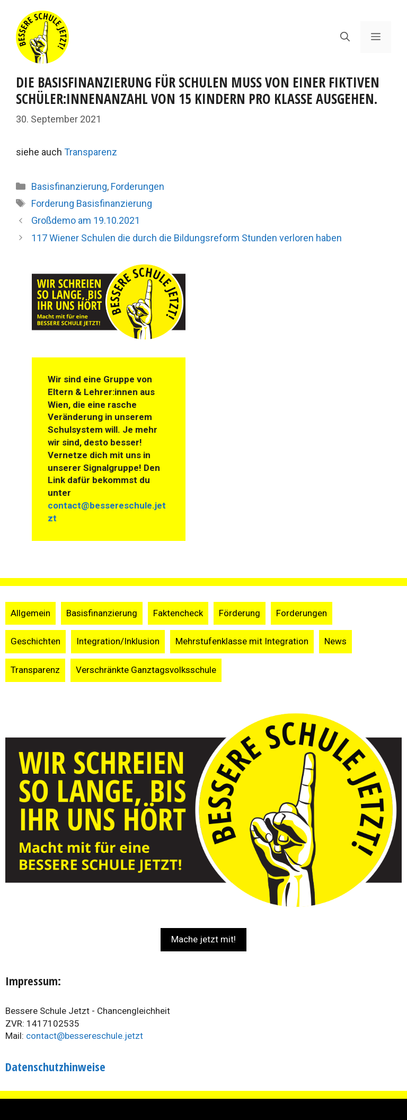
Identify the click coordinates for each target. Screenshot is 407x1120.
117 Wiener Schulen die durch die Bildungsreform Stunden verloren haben (186, 237)
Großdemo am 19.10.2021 (85, 220)
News (335, 641)
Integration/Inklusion (118, 641)
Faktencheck (178, 613)
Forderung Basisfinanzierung (91, 203)
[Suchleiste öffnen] (345, 37)
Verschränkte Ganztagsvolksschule (146, 669)
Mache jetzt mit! (203, 939)
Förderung (239, 613)
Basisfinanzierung (69, 186)
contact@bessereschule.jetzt (84, 1035)
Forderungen (137, 186)
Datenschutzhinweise (55, 1066)
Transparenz (90, 152)
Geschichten (35, 641)
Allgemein (30, 613)
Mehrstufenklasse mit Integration (241, 641)
